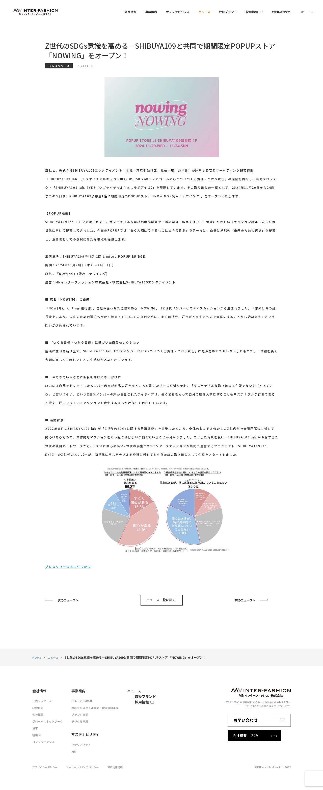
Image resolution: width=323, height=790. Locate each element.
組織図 (36, 736)
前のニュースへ (245, 602)
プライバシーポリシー (47, 766)
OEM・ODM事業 (78, 704)
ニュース (54, 661)
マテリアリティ (77, 744)
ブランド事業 (76, 717)
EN (311, 12)
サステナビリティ (178, 12)
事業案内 (151, 12)
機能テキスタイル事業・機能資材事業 (90, 710)
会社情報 (130, 12)
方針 (71, 750)
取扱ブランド (129, 704)
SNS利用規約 (128, 766)
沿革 (34, 730)
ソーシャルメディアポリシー (90, 766)
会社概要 (37, 717)
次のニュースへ (68, 602)
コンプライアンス (42, 743)
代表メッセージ (41, 704)
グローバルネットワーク (46, 723)
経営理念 (37, 710)
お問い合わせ (264, 723)
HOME (36, 661)
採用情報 (126, 714)
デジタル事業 (76, 723)
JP (302, 12)
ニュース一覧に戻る (162, 601)
